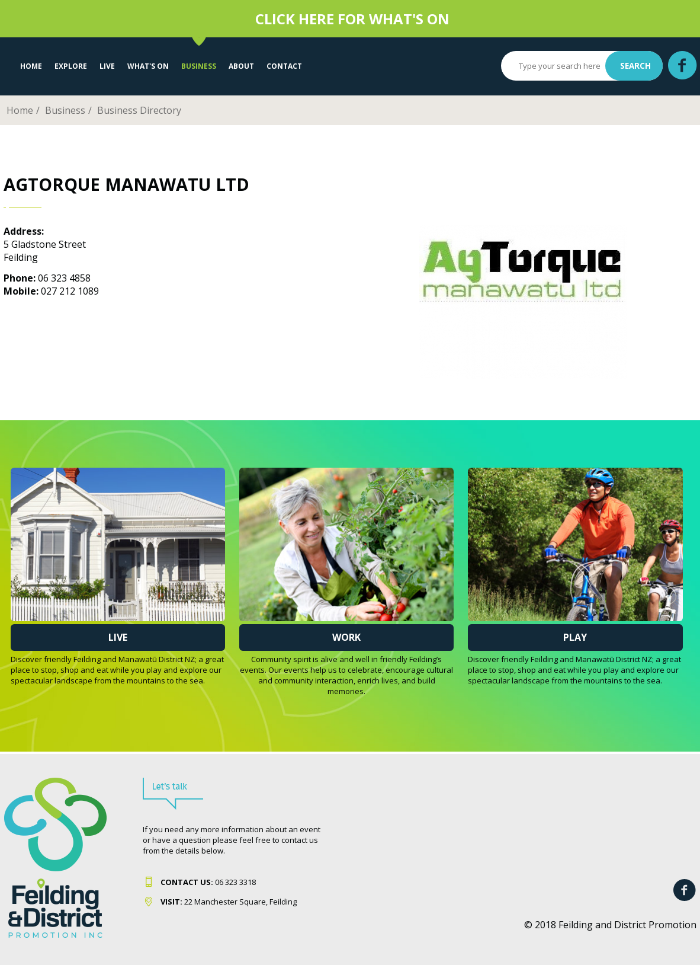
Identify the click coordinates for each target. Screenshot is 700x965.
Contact (284, 66)
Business (198, 66)
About (241, 66)
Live (117, 637)
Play (575, 637)
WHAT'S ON (148, 66)
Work (346, 637)
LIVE (107, 66)
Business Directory (139, 110)
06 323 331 (206, 882)
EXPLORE (70, 66)
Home (31, 66)
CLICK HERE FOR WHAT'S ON (352, 18)
